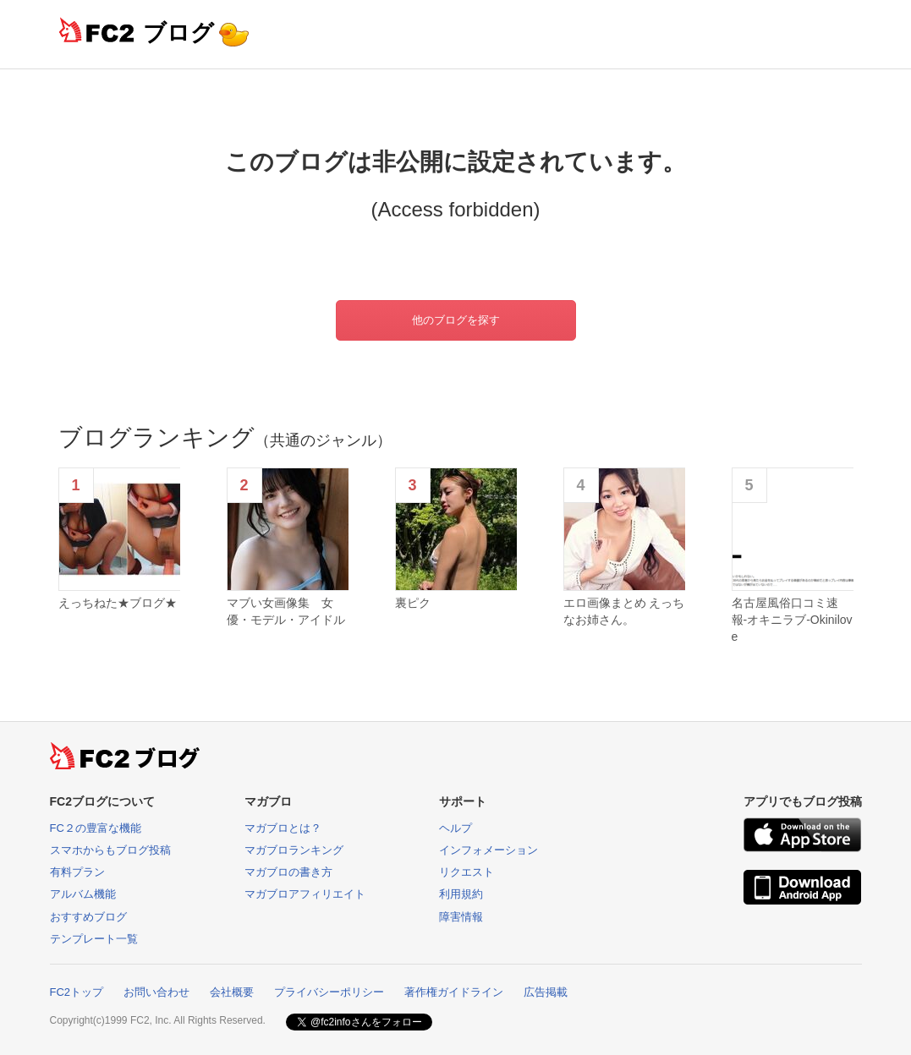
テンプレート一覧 (94, 938)
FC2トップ (77, 992)
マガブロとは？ (282, 828)
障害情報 (461, 916)
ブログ (178, 32)
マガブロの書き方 (288, 872)
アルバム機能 (83, 894)
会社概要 (232, 992)
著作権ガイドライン (453, 992)
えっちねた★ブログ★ (117, 602)
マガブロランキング (293, 850)
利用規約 (461, 894)
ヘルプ (455, 828)
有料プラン (77, 872)
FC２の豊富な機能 (95, 828)
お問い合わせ (156, 992)
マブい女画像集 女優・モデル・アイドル (286, 611)
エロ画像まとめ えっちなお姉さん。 (624, 611)
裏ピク (413, 602)
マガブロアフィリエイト (304, 894)
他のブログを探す (456, 320)
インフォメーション (488, 850)
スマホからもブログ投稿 (110, 850)
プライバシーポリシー (329, 992)
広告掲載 (546, 992)
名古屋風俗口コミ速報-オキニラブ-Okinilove (792, 619)
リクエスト (466, 872)
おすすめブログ (88, 916)
